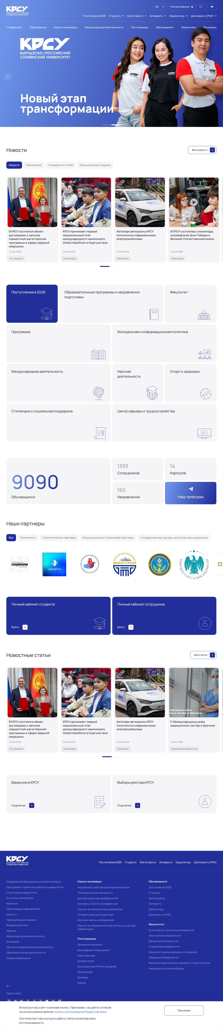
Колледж (83, 977)
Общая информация (18, 958)
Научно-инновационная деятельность (30, 947)
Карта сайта (13, 993)
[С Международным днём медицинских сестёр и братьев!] (194, 710)
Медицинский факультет (164, 957)
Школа (82, 983)
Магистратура (86, 955)
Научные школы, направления (96, 920)
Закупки (11, 931)
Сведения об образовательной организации (33, 881)
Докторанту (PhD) (160, 914)
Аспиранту (155, 903)
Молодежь (12, 941)
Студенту (155, 892)
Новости (11, 914)
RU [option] (156, 6)
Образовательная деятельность (26, 952)
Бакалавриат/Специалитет (94, 950)
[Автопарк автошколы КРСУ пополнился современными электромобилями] (140, 219)
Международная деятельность (25, 936)
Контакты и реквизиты (19, 898)
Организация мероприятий (22, 909)
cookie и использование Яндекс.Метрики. (80, 1012)
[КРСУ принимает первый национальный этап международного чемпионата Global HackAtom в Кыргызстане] (86, 219)
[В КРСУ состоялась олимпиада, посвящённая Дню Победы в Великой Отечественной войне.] (194, 219)
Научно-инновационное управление (100, 909)
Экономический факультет (165, 935)
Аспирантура (86, 961)
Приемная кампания (90, 944)
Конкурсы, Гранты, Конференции (98, 903)
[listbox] (160, 6)
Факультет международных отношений (173, 952)
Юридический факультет (164, 941)
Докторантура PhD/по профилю (97, 966)
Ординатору (156, 909)
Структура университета (21, 892)
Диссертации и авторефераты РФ (98, 898)
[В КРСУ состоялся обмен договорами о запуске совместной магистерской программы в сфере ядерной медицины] (32, 219)
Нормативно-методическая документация (104, 887)
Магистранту (157, 898)
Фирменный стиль (17, 925)
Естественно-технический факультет (171, 930)
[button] (102, 124)
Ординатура (85, 972)
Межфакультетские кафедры (166, 968)
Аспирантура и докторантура (96, 914)
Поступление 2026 (160, 887)
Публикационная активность (95, 892)
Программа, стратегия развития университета (34, 887)
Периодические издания (21, 920)
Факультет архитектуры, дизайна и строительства (179, 963)
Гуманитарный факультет (164, 946)
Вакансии (12, 903)
